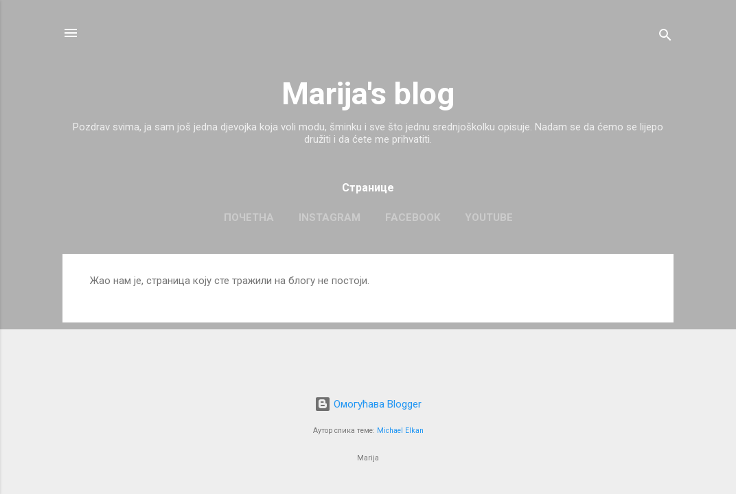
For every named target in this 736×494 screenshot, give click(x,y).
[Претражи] (665, 37)
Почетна (249, 217)
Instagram (329, 217)
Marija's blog (368, 93)
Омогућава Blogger (368, 404)
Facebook (412, 217)
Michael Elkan (400, 430)
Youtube (489, 217)
